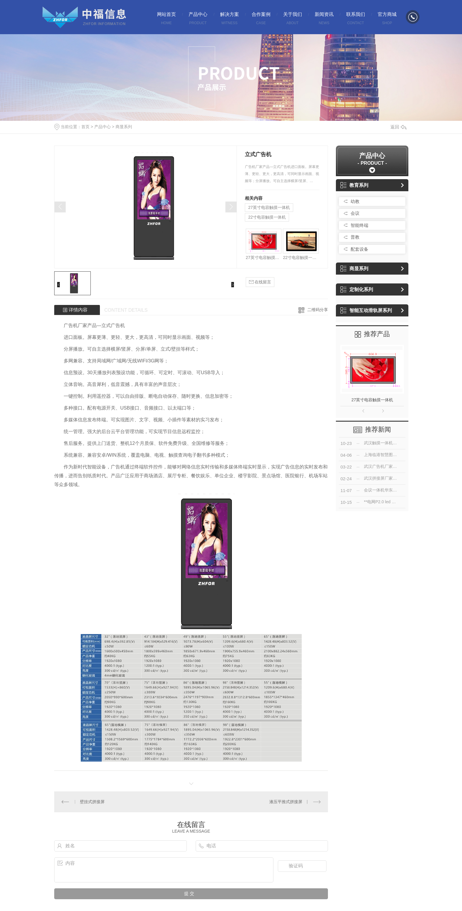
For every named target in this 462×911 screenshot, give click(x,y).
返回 (398, 126)
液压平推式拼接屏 (285, 801)
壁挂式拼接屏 (92, 801)
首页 (85, 126)
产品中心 (102, 126)
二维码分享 (317, 309)
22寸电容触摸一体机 (267, 217)
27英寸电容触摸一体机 (269, 207)
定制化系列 (356, 289)
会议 (355, 213)
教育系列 (354, 185)
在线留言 (260, 282)
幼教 (355, 201)
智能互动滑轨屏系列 (366, 310)
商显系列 (124, 126)
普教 (355, 237)
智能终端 (359, 225)
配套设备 (359, 249)
